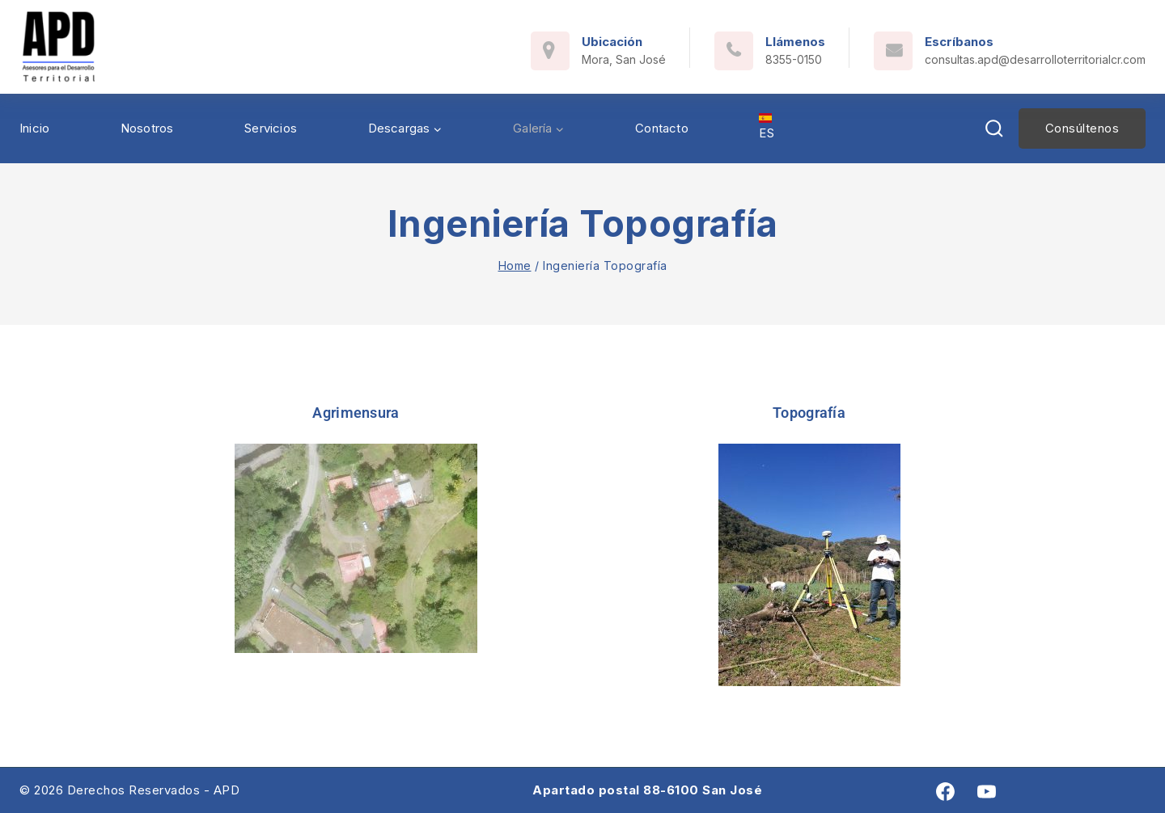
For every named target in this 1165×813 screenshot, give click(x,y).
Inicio (34, 128)
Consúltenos (1082, 128)
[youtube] (986, 791)
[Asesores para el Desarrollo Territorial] (59, 46)
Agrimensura (355, 412)
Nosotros (147, 128)
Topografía (809, 412)
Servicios (270, 128)
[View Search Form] (993, 128)
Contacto (661, 128)
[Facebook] (945, 791)
